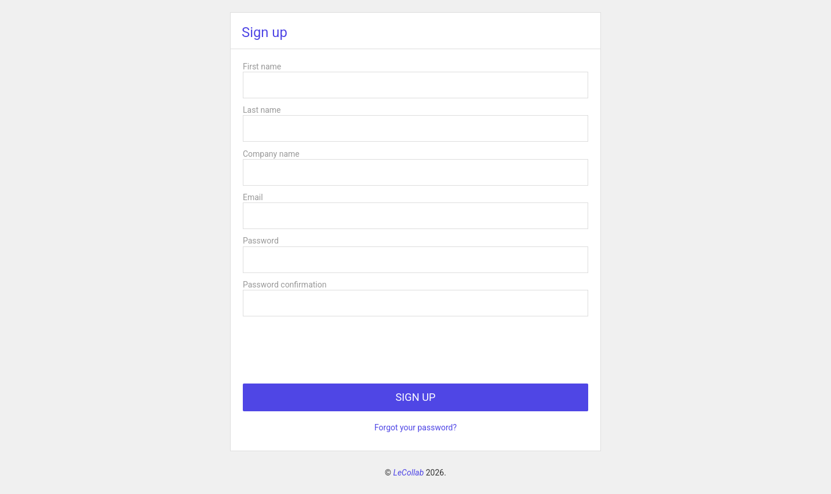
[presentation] (331, 345)
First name (262, 66)
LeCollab (408, 472)
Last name (261, 110)
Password (261, 240)
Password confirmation (284, 284)
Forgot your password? (415, 427)
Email (253, 197)
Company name (271, 153)
